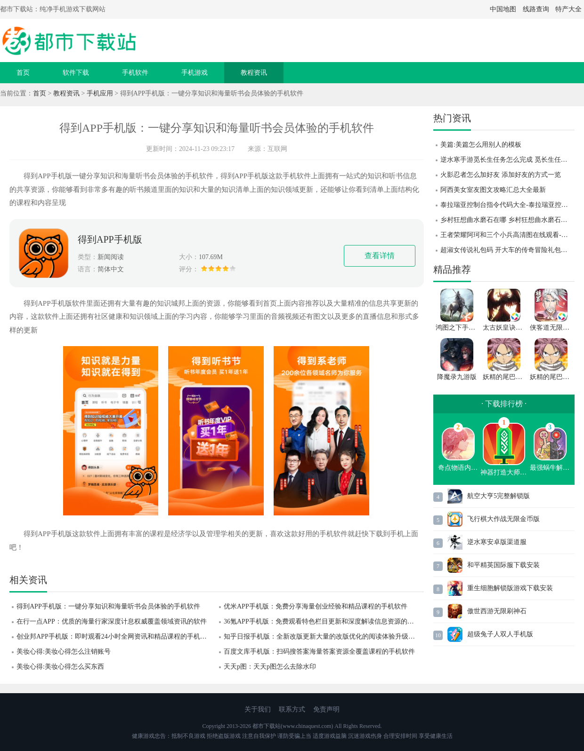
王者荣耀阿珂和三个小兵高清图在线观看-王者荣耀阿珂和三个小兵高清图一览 (507, 234)
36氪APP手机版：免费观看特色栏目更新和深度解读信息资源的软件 (322, 621)
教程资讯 (254, 72)
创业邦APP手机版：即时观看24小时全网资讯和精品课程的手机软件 (114, 636)
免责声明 (326, 709)
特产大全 (568, 9)
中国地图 (503, 9)
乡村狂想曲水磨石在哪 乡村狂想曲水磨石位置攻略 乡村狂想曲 (507, 219)
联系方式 (292, 709)
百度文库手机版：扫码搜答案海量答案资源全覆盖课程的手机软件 (319, 651)
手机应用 (100, 93)
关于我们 (257, 709)
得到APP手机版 (110, 239)
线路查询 (536, 9)
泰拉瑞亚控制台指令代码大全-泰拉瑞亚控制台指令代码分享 (507, 204)
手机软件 (135, 72)
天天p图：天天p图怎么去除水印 (270, 666)
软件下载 (76, 72)
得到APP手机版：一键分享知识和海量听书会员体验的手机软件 (108, 606)
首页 (23, 72)
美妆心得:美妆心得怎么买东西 (60, 666)
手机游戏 (194, 72)
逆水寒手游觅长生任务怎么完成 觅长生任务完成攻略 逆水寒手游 (507, 159)
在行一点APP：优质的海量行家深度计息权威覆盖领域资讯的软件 (111, 621)
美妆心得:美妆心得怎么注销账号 (63, 651)
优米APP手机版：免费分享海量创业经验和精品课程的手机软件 (315, 606)
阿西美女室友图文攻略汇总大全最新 (493, 189)
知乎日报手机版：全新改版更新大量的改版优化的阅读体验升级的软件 (324, 636)
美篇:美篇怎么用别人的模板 (480, 144)
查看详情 (380, 256)
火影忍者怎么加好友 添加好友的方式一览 (500, 174)
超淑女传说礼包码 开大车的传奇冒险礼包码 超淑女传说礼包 (507, 249)
